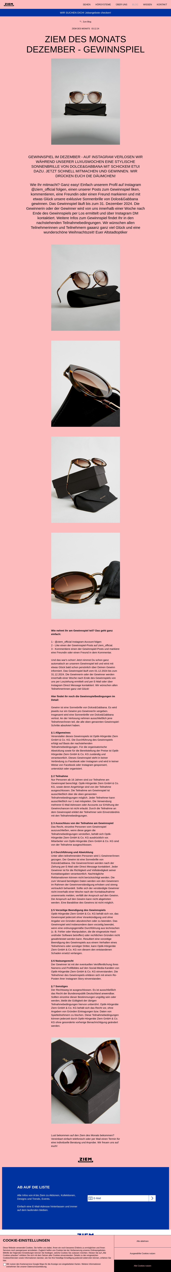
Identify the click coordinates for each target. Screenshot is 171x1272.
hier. (5, 1260)
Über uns (121, 4)
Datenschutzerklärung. (37, 1267)
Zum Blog (85, 22)
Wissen (147, 4)
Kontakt (162, 4)
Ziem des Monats (81, 29)
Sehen (86, 4)
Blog (135, 4)
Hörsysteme (103, 4)
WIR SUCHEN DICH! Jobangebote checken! (85, 12)
